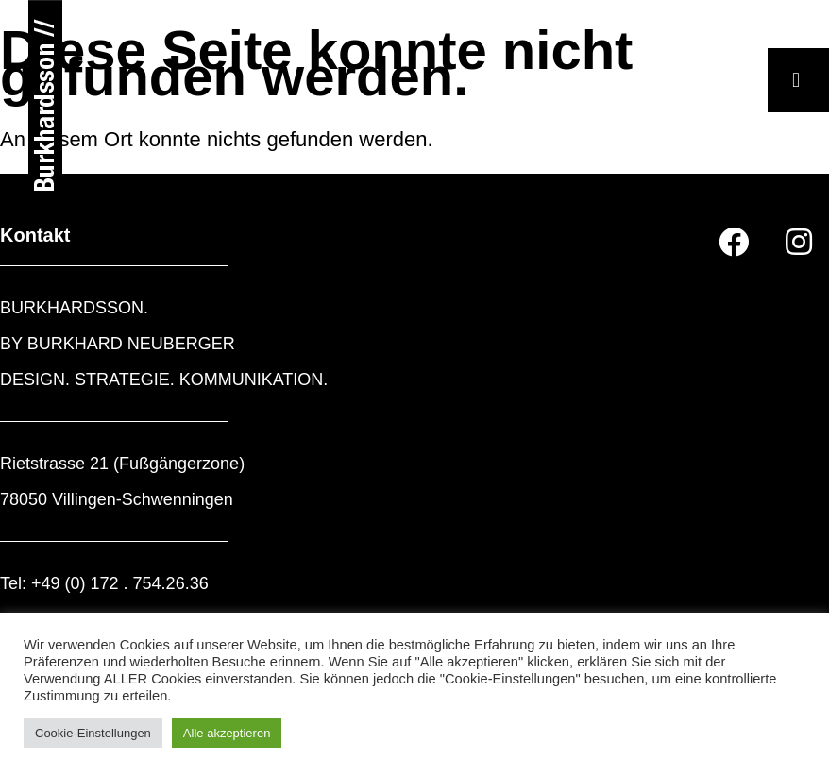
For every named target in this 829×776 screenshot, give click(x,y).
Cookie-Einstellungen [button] (93, 733)
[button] (798, 80)
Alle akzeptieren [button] (227, 733)
